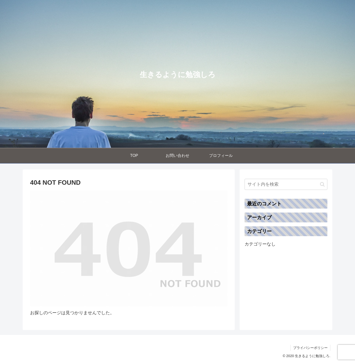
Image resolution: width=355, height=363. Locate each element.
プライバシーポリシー (310, 348)
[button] (322, 184)
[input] (286, 184)
